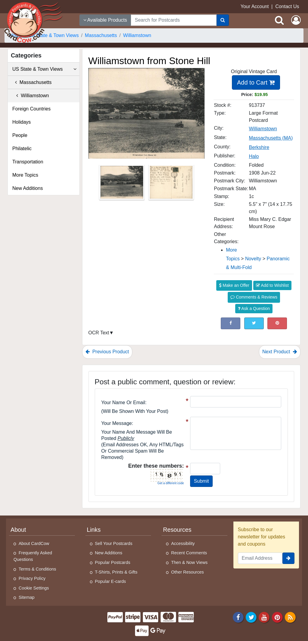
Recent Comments (189, 552)
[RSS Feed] (290, 616)
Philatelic (22, 148)
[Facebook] (238, 616)
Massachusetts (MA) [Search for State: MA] (271, 138)
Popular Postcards (113, 562)
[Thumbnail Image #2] (171, 184)
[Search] (223, 20)
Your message (116, 423)
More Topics (25, 175)
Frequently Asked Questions (33, 556)
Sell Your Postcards (114, 543)
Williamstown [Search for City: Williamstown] (263, 128)
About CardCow (34, 543)
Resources (177, 529)
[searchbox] (174, 20)
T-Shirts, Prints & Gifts (116, 572)
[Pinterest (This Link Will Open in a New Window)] (277, 323)
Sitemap (27, 597)
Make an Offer (234, 285)
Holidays (21, 122)
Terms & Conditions (37, 569)
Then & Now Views (189, 562)
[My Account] (296, 20)
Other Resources (187, 572)
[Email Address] (260, 558)
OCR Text (98, 332)
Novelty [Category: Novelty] (253, 258)
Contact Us (287, 6)
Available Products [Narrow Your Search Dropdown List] (105, 20)
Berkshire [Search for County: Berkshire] (259, 147)
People (19, 135)
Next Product (279, 351)
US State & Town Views (44, 69)
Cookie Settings (34, 588)
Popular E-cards (110, 581)
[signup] (288, 558)
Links (94, 529)
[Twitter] (251, 616)
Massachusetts (32, 82)
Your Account (255, 6)
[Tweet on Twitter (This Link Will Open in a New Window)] (254, 323)
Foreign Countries (31, 108)
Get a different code (171, 483)
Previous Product (107, 351)
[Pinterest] (277, 616)
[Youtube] (264, 616)
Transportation (27, 161)
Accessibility (183, 543)
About (18, 529)
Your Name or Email (123, 402)
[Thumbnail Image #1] (122, 184)
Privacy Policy (32, 578)
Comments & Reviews (253, 297)
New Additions (27, 188)
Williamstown (30, 95)
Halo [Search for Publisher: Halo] (254, 156)
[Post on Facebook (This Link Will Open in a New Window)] (230, 323)
